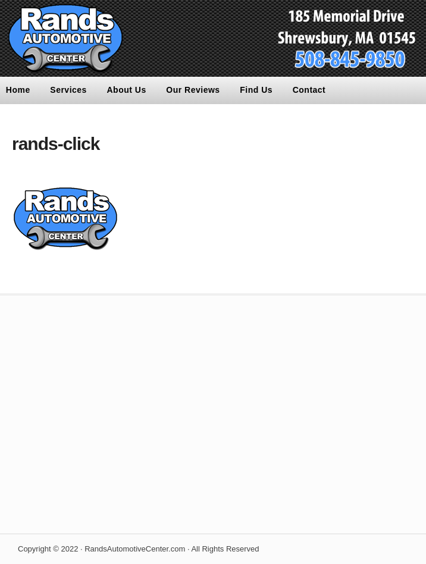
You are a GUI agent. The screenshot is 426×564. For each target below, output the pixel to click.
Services (68, 90)
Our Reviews (193, 90)
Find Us (256, 90)
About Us (126, 90)
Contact (309, 90)
